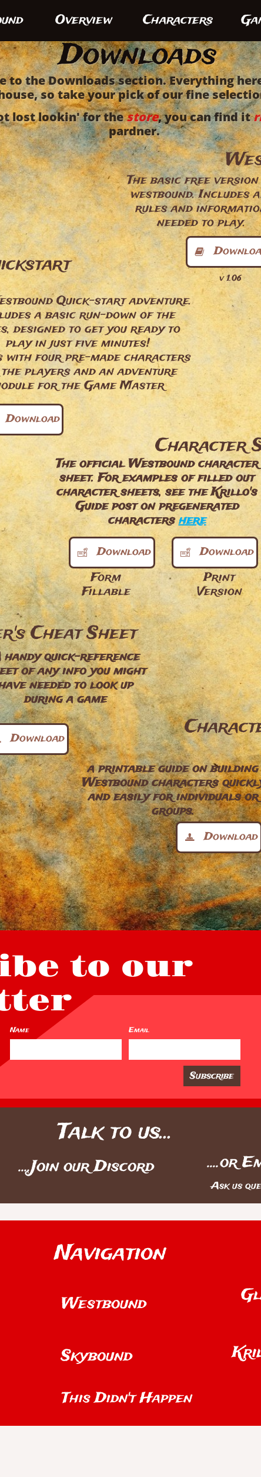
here (192, 520)
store (142, 117)
